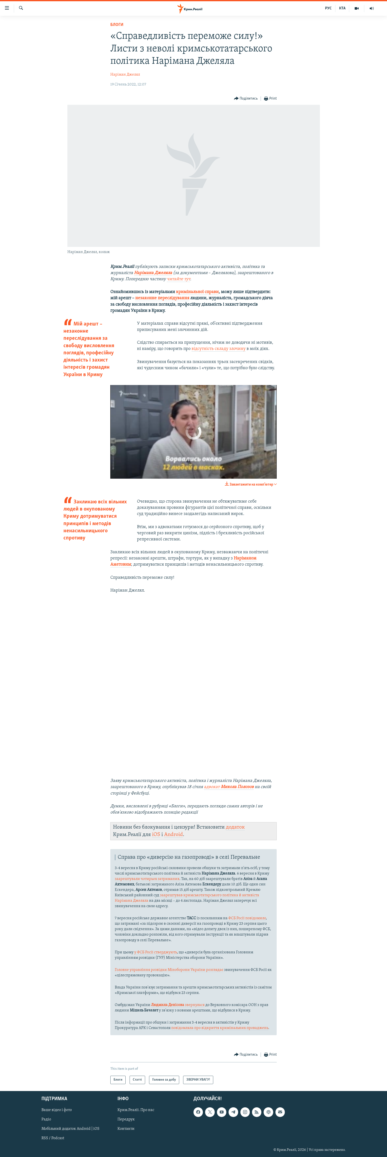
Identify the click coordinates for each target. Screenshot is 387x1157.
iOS (156, 834)
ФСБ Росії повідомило (247, 918)
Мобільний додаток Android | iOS (70, 1129)
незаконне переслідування (162, 298)
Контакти (126, 1129)
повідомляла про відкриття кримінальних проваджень (219, 1028)
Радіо (46, 1120)
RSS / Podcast (52, 1138)
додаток (235, 827)
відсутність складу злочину (219, 348)
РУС (328, 8)
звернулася (178, 1005)
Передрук (126, 1120)
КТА (342, 8)
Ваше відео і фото (56, 1110)
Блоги (116, 24)
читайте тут (178, 279)
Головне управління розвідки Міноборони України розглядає (169, 970)
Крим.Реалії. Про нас (135, 1110)
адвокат (229, 787)
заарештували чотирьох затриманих (147, 879)
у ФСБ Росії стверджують (155, 952)
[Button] (246, 98)
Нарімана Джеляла (153, 273)
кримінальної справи (197, 292)
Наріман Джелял (125, 75)
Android (173, 834)
